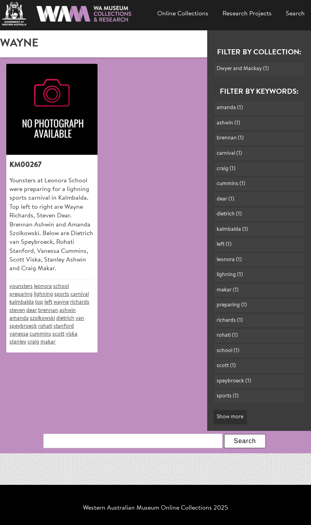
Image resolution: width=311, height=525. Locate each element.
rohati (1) (227, 335)
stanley (17, 342)
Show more (230, 417)
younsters (21, 286)
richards (79, 302)
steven (17, 311)
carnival (79, 294)
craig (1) (226, 169)
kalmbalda (21, 302)
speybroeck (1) (234, 381)
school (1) (228, 351)
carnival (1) (229, 153)
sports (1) (228, 396)
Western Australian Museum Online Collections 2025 (155, 508)
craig (33, 342)
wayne (61, 302)
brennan (48, 311)
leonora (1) (229, 260)
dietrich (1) (229, 214)
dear (31, 311)
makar (47, 342)
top (39, 302)
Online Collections (182, 14)
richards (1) (230, 320)
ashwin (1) (228, 123)
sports (61, 294)
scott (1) (226, 366)
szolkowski (42, 318)
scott (58, 334)
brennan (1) (230, 138)
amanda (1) (230, 108)
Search (295, 14)
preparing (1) (232, 305)
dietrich (65, 318)
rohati (45, 326)
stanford (63, 326)
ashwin (67, 311)
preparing (21, 294)
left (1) (224, 244)
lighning (43, 294)
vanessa (18, 334)
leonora (43, 286)
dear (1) (225, 199)
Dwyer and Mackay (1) (243, 69)
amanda (19, 318)
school (61, 286)
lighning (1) (230, 275)
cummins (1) (231, 184)
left (48, 302)
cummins (40, 334)
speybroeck (23, 326)
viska (71, 334)
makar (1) (228, 290)
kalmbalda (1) (232, 229)
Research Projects (247, 14)
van (79, 318)
